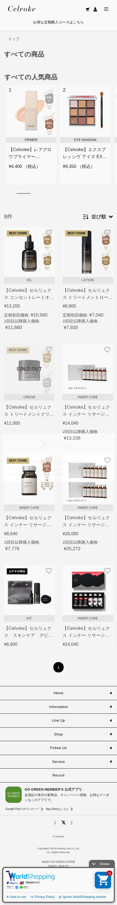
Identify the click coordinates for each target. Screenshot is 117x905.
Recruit (59, 775)
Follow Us (58, 748)
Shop (58, 734)
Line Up (58, 720)
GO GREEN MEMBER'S (58, 897)
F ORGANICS (53, 875)
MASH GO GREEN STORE (58, 861)
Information (58, 707)
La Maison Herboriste (58, 884)
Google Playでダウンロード (22, 808)
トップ (14, 39)
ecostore (58, 879)
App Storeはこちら (57, 808)
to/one (58, 870)
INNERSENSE (58, 892)
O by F (68, 875)
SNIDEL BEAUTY (58, 866)
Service (58, 762)
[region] (58, 137)
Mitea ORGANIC (58, 888)
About (58, 693)
